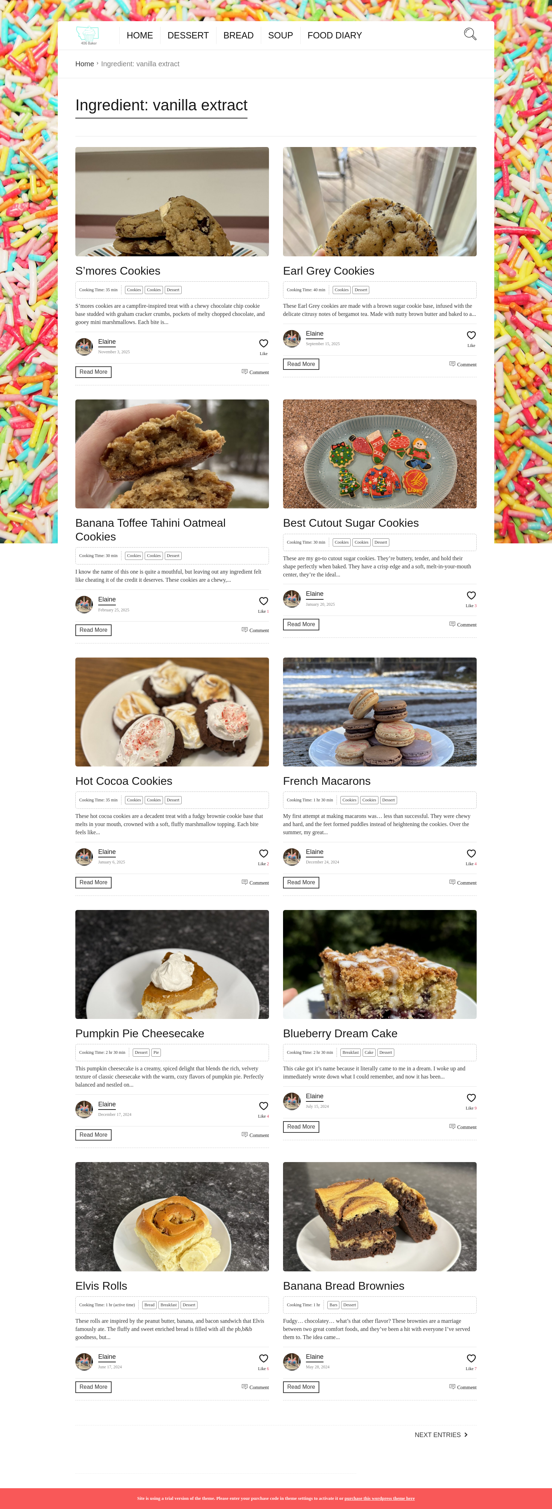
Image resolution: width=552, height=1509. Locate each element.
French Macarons (327, 781)
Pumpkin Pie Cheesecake (139, 1033)
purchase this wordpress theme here (380, 1498)
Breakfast (351, 1052)
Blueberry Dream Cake (340, 1033)
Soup (280, 35)
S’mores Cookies (118, 270)
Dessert (188, 35)
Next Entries (438, 1434)
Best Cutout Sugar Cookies (351, 523)
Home (140, 35)
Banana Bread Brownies (343, 1285)
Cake (369, 1052)
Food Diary (335, 35)
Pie (156, 1052)
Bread (239, 35)
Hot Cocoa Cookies (123, 781)
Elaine (107, 341)
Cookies (134, 289)
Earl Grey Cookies (329, 270)
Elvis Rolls (101, 1285)
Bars (333, 1304)
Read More (93, 372)
